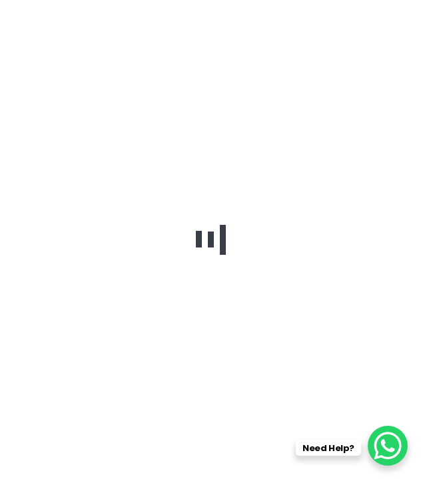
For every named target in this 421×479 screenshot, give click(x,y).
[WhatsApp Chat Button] (388, 446)
